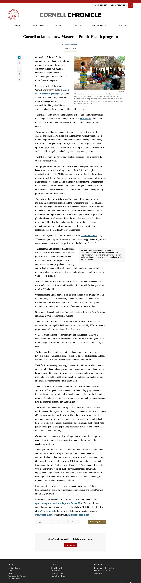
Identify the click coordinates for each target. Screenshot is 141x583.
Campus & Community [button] (38, 23)
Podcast (78, 23)
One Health (85, 116)
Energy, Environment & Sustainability (48, 520)
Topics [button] (17, 23)
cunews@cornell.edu (58, 574)
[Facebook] (121, 580)
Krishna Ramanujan (71, 42)
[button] (130, 2)
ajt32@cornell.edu (44, 512)
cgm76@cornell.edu (46, 509)
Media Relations (119, 3)
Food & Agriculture (69, 520)
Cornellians (122, 23)
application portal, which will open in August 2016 (58, 501)
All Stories (59, 23)
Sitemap (10, 568)
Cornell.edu (101, 3)
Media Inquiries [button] (97, 520)
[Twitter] (126, 580)
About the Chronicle (14, 566)
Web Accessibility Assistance (17, 574)
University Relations (14, 576)
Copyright (11, 571)
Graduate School (89, 233)
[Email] (131, 580)
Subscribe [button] (70, 543)
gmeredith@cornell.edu (78, 512)
